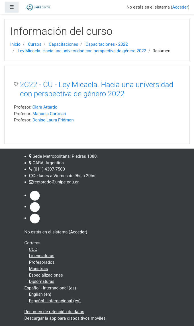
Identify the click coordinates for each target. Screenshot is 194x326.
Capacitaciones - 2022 (106, 44)
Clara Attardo (45, 107)
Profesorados (42, 262)
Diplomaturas (41, 281)
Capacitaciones (63, 44)
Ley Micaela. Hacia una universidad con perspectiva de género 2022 (82, 50)
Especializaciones (46, 275)
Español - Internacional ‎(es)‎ (50, 288)
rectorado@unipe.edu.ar (56, 182)
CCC (33, 249)
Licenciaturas (41, 255)
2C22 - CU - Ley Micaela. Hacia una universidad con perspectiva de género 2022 (96, 89)
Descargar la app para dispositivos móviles (65, 318)
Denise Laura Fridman (53, 120)
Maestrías (38, 268)
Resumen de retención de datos (54, 311)
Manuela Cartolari (49, 113)
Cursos (34, 44)
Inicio (15, 44)
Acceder (180, 7)
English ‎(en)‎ (40, 294)
